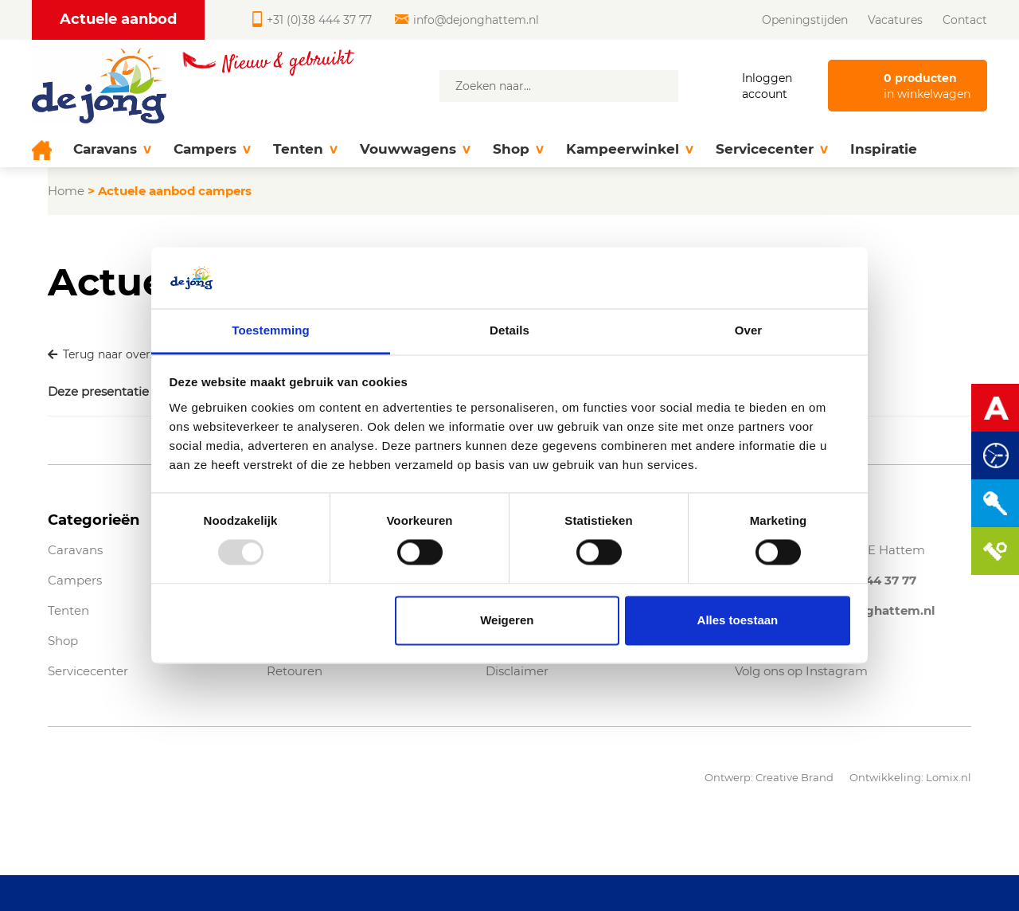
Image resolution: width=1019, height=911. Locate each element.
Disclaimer (517, 670)
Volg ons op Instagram (801, 670)
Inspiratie (883, 149)
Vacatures (895, 20)
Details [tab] (509, 330)
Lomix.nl (948, 777)
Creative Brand (794, 777)
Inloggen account (767, 86)
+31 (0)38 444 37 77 (312, 20)
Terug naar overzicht (113, 354)
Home (66, 190)
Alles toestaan (738, 620)
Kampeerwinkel (629, 149)
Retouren (294, 670)
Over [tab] (749, 330)
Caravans (112, 149)
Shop (518, 149)
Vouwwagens (415, 149)
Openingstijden (805, 20)
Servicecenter (772, 149)
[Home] (47, 149)
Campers (212, 149)
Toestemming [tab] (271, 330)
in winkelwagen (927, 85)
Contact (965, 20)
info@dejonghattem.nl (467, 20)
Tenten (305, 149)
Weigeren (506, 620)
